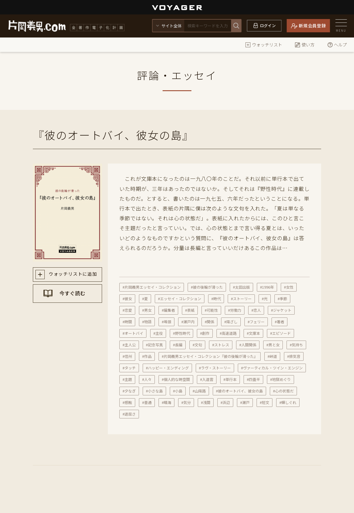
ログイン (268, 25)
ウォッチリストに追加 (73, 274)
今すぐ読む (72, 295)
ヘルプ (337, 45)
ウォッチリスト (263, 45)
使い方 (305, 45)
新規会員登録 (312, 25)
